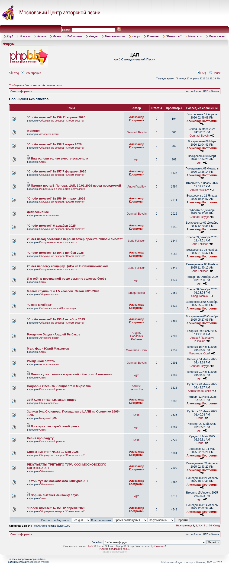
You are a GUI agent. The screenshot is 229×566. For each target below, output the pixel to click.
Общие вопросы (48, 294)
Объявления (46, 471)
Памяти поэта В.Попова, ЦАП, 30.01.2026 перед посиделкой (76, 185)
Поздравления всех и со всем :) (58, 242)
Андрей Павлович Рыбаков (136, 336)
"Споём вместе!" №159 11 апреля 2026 (56, 117)
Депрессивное (38, 212)
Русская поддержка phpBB (114, 548)
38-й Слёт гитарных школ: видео (51, 399)
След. (216, 525)
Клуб (10, 36)
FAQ (201, 73)
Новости (25, 36)
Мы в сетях (195, 36)
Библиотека (75, 36)
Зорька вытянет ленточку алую (55, 495)
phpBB (90, 546)
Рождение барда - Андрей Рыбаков (53, 334)
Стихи (42, 161)
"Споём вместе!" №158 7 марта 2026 (54, 144)
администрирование (115, 551)
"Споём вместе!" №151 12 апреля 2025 (56, 508)
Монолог (33, 130)
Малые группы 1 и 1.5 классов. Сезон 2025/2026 (63, 291)
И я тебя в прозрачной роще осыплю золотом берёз (66, 278)
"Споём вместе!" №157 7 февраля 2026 (56, 171)
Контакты (153, 36)
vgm (136, 159)
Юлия (136, 414)
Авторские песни (49, 134)
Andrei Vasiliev (136, 186)
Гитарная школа (115, 36)
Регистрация (31, 73)
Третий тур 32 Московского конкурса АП (57, 481)
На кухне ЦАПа (48, 418)
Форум (136, 36)
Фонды (93, 36)
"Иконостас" (173, 36)
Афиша (42, 36)
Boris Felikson (136, 240)
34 (210, 525)
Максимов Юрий (136, 350)
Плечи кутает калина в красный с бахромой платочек (71, 374)
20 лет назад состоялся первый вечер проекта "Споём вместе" (75, 239)
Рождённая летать (41, 361)
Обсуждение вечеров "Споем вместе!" (61, 120)
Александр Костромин (136, 119)
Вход (14, 73)
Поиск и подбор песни (52, 389)
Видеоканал (217, 36)
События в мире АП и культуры (57, 308)
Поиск (214, 73)
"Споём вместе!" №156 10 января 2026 (56, 198)
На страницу (184, 525)
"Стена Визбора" (39, 304)
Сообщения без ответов (24, 85)
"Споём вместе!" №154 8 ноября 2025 (55, 252)
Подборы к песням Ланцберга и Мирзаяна (59, 386)
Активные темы (52, 85)
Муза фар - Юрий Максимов (48, 348)
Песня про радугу (40, 438)
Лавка (57, 36)
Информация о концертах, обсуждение (62, 189)
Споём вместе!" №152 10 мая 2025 (53, 451)
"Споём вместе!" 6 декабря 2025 (51, 225)
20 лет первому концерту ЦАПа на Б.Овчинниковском (67, 266)
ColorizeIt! (160, 546)
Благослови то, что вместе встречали (59, 158)
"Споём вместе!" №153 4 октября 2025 (56, 319)
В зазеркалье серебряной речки (55, 426)
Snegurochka (136, 292)
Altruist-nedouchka (136, 388)
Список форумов (21, 91)
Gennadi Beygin (137, 132)
